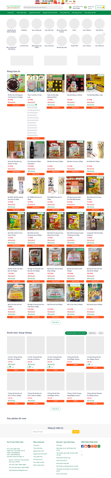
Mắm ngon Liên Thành (37, 44)
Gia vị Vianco (87, 43)
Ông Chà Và (99, 28)
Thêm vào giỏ (16, 103)
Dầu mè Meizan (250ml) (74, 93)
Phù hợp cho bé (77, 10)
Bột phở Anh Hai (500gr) (55, 302)
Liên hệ (16, 367)
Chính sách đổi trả (61, 458)
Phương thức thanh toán (63, 455)
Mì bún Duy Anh (62, 45)
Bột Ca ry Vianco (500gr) (75, 302)
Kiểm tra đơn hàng (38, 463)
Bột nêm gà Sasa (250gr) (75, 159)
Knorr (74, 28)
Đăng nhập (91, 4)
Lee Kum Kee (24, 43)
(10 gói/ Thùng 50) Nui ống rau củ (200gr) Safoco (54, 357)
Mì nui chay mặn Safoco (62, 28)
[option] (11, 32)
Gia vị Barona (99, 43)
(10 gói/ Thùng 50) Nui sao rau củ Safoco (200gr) (35, 357)
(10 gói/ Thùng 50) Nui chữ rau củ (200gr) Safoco (15, 357)
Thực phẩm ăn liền (90, 10)
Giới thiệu (59, 443)
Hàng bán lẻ (13, 69)
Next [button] (104, 32)
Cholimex (24, 28)
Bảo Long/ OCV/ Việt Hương (11, 46)
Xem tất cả (55, 320)
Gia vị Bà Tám (49, 28)
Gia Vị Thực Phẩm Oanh (25, 476)
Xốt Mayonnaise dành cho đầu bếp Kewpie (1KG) (74, 197)
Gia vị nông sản (36, 28)
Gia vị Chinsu (87, 28)
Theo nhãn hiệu (21, 10)
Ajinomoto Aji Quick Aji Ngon (11, 28)
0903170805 (76, 6)
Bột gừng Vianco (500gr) (94, 302)
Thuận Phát (74, 43)
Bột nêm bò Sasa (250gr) (55, 159)
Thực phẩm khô (64, 10)
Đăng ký (90, 6)
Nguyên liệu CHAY (34, 10)
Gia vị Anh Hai (49, 43)
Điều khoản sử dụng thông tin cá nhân (67, 464)
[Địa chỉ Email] (55, 429)
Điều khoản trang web (62, 461)
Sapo (41, 476)
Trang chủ (10, 10)
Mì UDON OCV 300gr (93, 159)
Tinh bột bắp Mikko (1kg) (95, 93)
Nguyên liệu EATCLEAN (50, 10)
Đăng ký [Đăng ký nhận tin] (75, 429)
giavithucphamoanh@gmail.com (18, 468)
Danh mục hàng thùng (19, 330)
